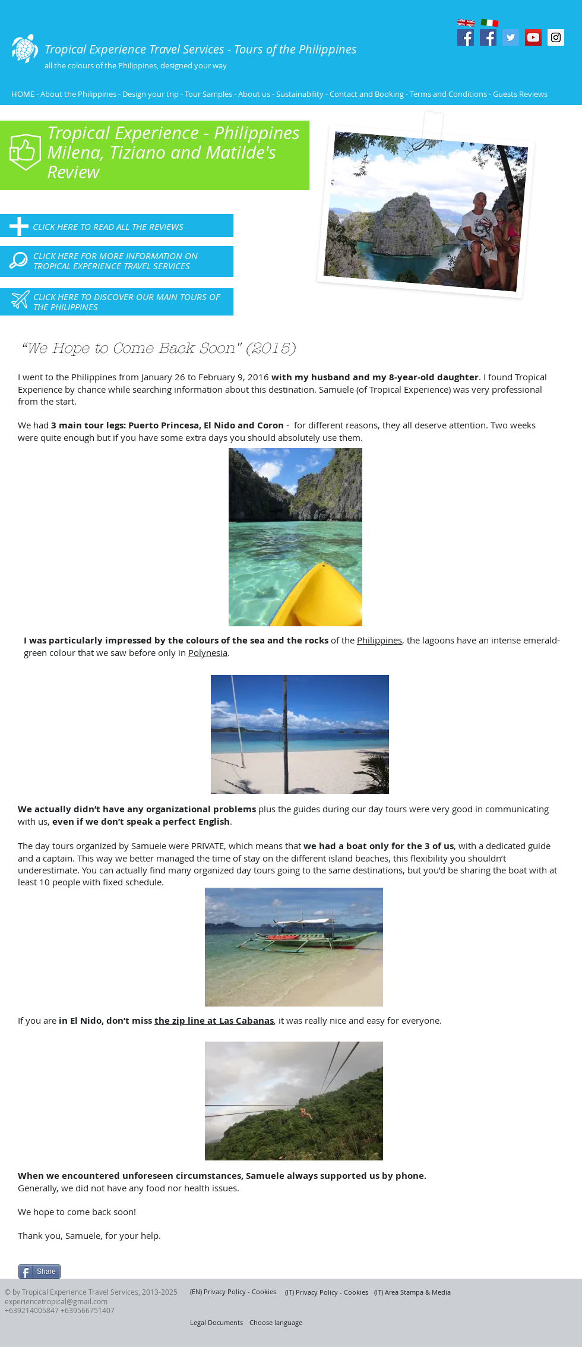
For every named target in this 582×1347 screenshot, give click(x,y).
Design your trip (150, 94)
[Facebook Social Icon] (465, 37)
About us (254, 94)
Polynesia (207, 652)
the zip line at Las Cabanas (214, 1020)
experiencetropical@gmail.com (56, 1301)
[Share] (39, 1271)
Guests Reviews (519, 94)
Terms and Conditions (449, 94)
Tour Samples (208, 94)
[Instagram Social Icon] (556, 37)
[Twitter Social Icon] (510, 37)
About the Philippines (78, 94)
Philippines (379, 640)
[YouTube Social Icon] (533, 37)
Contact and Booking (367, 94)
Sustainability (300, 94)
